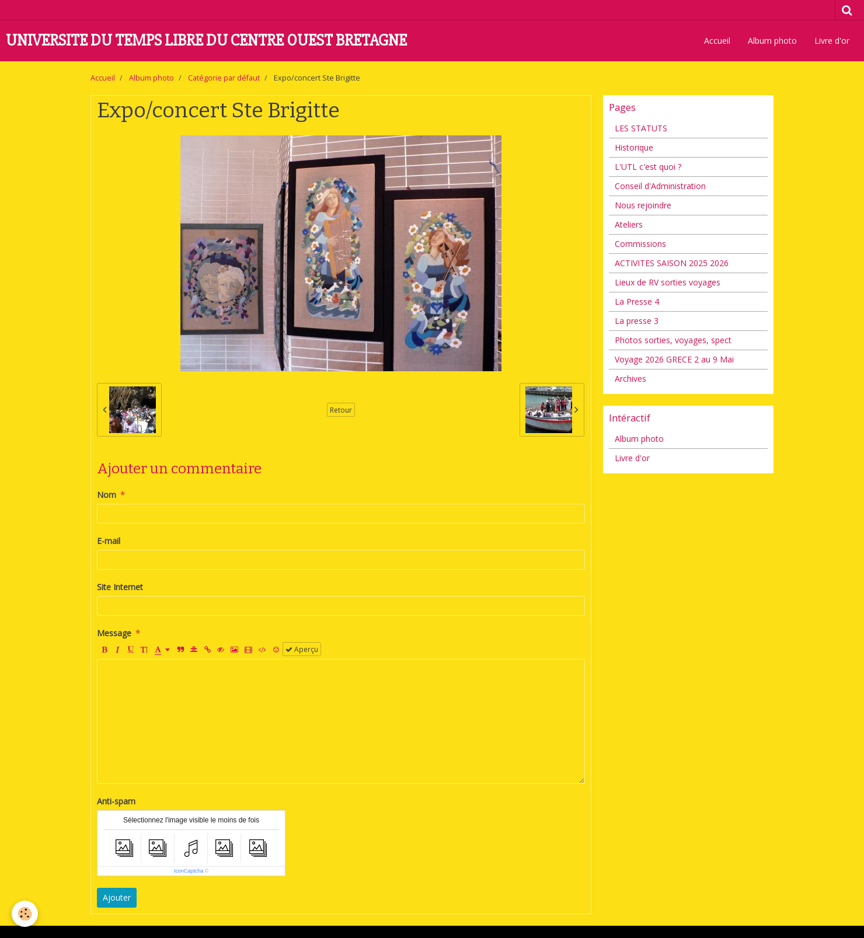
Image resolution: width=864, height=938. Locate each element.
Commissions (640, 243)
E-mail (108, 540)
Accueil (717, 40)
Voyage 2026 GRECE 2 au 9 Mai (674, 359)
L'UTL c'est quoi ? (648, 166)
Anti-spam (116, 801)
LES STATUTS (641, 128)
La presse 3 (637, 320)
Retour (341, 409)
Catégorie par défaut (224, 78)
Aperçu (301, 649)
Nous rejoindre (643, 205)
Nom (106, 494)
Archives (630, 378)
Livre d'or (831, 40)
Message (114, 633)
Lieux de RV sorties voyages (667, 282)
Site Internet (120, 586)
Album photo (772, 40)
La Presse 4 (637, 301)
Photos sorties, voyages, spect (673, 340)
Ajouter (117, 897)
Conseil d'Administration (660, 185)
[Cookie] (25, 914)
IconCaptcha (189, 871)
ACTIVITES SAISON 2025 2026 (672, 263)
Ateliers (629, 224)
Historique (634, 147)
